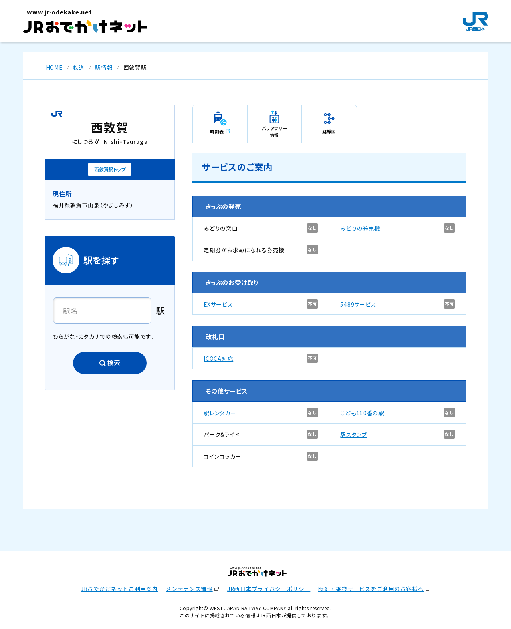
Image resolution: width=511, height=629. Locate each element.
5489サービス (358, 304)
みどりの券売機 (360, 228)
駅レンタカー (220, 413)
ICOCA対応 (218, 358)
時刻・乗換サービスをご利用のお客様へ (371, 589)
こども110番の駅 (362, 413)
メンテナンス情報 (189, 589)
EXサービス (218, 304)
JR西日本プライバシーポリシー (268, 589)
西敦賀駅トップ (109, 169)
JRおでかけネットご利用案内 (119, 589)
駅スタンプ (353, 434)
